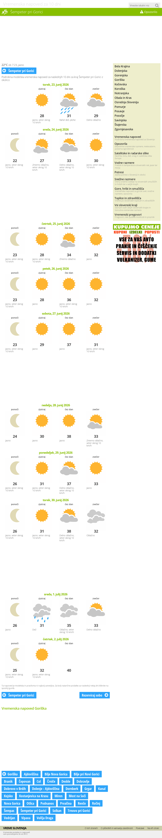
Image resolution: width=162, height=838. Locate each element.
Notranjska (122, 93)
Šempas (9, 810)
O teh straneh (91, 828)
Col (39, 781)
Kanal (102, 788)
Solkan (57, 810)
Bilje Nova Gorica (56, 774)
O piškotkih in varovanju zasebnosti (117, 828)
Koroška (120, 89)
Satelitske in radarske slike (132, 153)
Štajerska (120, 124)
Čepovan (24, 781)
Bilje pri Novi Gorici (86, 774)
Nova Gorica (12, 803)
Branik (8, 781)
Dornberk (72, 788)
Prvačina (66, 803)
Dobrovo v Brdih (15, 788)
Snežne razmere (125, 179)
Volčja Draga (45, 817)
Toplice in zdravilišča (128, 198)
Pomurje (120, 107)
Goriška (10, 774)
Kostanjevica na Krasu (33, 795)
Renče (82, 803)
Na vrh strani (153, 828)
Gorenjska (121, 75)
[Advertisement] (81, 39)
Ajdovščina (31, 774)
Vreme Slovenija (14, 828)
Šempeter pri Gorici (18, 70)
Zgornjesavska (124, 129)
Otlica (30, 803)
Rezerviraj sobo (95, 695)
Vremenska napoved (128, 137)
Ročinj (96, 803)
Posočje (120, 115)
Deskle (66, 781)
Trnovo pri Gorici (79, 810)
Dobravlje (83, 781)
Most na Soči (77, 795)
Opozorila (121, 144)
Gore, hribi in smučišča (129, 188)
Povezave (140, 828)
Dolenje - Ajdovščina (45, 788)
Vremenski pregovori (128, 214)
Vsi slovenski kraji (126, 205)
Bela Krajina (122, 66)
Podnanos (47, 803)
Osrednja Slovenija (126, 102)
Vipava (25, 817)
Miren (58, 795)
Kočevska (121, 84)
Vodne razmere (124, 163)
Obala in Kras (123, 98)
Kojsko (8, 795)
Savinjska (121, 120)
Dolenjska (121, 71)
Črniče (51, 781)
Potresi (119, 172)
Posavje (120, 111)
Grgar (88, 788)
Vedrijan (9, 817)
